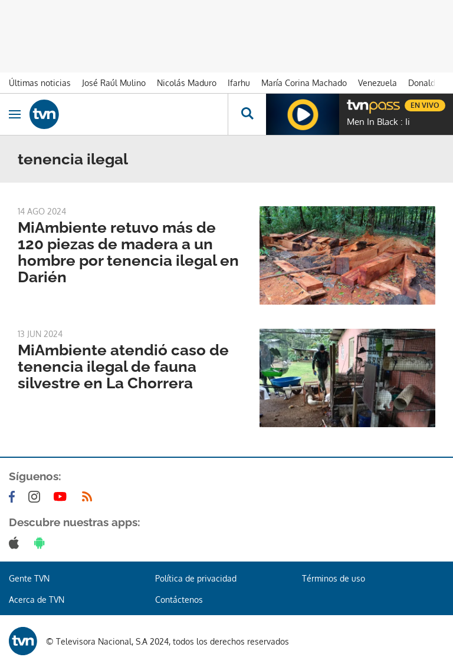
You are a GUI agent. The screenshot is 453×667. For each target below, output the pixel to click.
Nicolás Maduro (186, 83)
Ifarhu (239, 83)
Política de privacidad (196, 578)
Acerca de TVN (36, 600)
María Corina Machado (304, 83)
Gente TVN (29, 578)
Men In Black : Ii (378, 122)
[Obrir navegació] (15, 114)
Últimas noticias (40, 83)
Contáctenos (179, 600)
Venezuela (377, 83)
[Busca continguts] (247, 114)
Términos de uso (333, 578)
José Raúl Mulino (114, 83)
